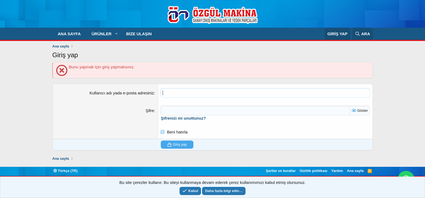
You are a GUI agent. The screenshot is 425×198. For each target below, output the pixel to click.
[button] (116, 34)
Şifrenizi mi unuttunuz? (183, 118)
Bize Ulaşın (139, 33)
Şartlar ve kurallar (281, 171)
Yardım (337, 171)
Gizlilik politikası (313, 171)
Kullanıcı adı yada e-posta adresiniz (121, 93)
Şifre (150, 110)
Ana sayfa (69, 33)
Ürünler (101, 33)
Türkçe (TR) (65, 171)
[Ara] (362, 34)
